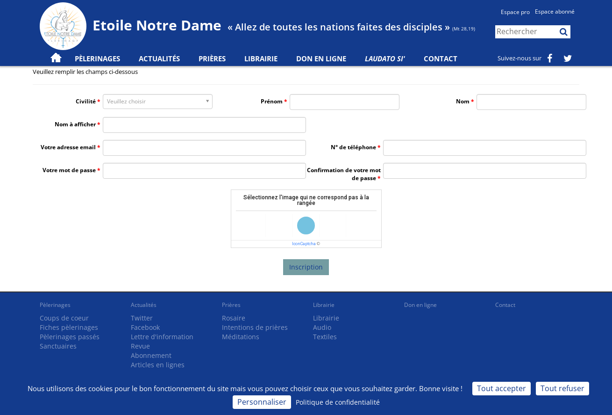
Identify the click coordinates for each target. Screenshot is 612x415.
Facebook (145, 327)
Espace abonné (555, 11)
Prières (212, 58)
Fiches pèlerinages (69, 327)
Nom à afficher (75, 124)
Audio (322, 327)
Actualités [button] (159, 58)
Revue (140, 346)
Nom (463, 101)
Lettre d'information (162, 336)
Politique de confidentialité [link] (338, 402)
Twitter (142, 317)
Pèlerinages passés (70, 336)
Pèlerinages (55, 305)
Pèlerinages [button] (97, 58)
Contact (440, 58)
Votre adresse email (68, 147)
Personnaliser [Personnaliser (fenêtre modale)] (261, 402)
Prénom (272, 101)
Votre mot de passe (69, 170)
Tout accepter (501, 388)
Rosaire (233, 317)
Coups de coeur (64, 317)
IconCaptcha (304, 243)
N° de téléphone (353, 147)
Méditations (240, 336)
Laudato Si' (385, 58)
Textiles (325, 336)
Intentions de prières (255, 327)
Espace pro (515, 12)
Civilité (86, 101)
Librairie (261, 58)
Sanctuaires (58, 346)
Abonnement (151, 355)
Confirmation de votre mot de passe (344, 174)
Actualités (144, 305)
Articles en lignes (158, 364)
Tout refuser (562, 388)
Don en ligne (321, 58)
